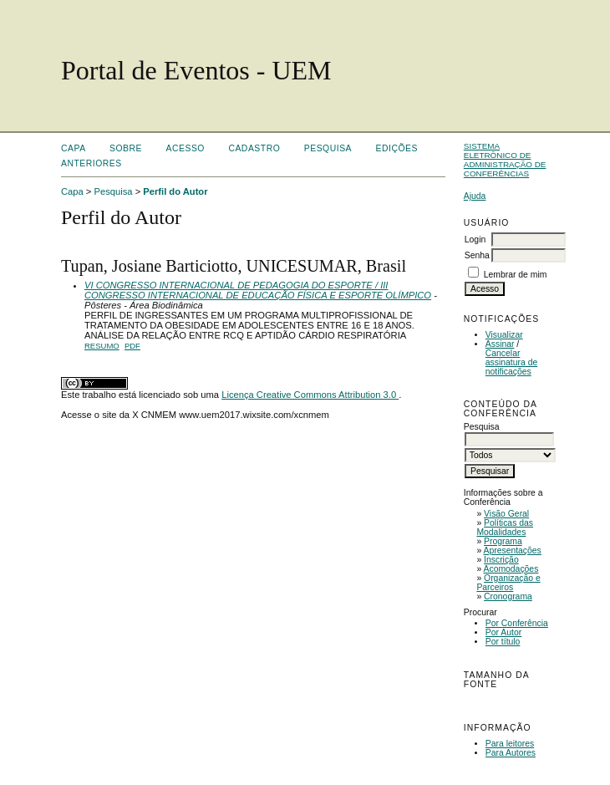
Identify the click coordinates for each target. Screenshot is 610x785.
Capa (73, 148)
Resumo (101, 345)
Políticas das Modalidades (504, 527)
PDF (132, 345)
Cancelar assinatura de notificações (511, 362)
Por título (503, 641)
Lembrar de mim (515, 274)
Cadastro (254, 148)
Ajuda (475, 196)
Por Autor (503, 632)
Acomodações (511, 568)
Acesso (185, 148)
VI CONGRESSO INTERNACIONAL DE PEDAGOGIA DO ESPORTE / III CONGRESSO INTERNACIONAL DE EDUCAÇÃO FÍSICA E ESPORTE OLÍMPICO (257, 290)
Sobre (125, 148)
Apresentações (512, 550)
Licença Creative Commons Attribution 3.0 (310, 395)
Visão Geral (506, 513)
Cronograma (508, 596)
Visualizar (504, 334)
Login (475, 239)
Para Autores (510, 752)
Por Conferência (516, 623)
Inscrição (501, 559)
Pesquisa (328, 148)
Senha (477, 255)
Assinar (500, 344)
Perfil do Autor (175, 191)
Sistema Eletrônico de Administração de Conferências (505, 159)
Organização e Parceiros (508, 582)
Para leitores (509, 743)
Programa (503, 541)
